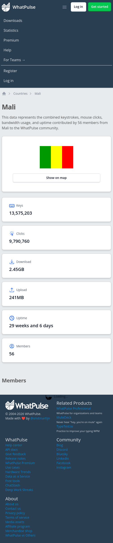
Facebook (63, 463)
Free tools (12, 481)
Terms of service (17, 517)
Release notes (15, 458)
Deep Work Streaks (19, 490)
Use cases (12, 467)
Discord (62, 449)
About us (11, 504)
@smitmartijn (40, 418)
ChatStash (12, 485)
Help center (13, 445)
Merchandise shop (18, 531)
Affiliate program (17, 526)
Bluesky (62, 454)
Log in (9, 80)
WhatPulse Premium (20, 463)
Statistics (11, 30)
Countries (20, 93)
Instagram (63, 467)
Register (10, 70)
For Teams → (14, 59)
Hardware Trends (18, 472)
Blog (59, 445)
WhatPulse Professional (73, 408)
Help (7, 50)
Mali (38, 93)
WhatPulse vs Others (20, 535)
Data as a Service (17, 476)
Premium (11, 40)
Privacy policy (15, 513)
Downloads (13, 20)
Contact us (13, 508)
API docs (11, 449)
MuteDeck (63, 417)
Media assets (14, 522)
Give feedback (15, 454)
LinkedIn (62, 458)
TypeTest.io (64, 426)
